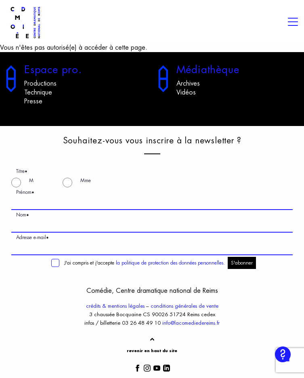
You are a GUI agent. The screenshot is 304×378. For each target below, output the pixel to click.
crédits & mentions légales (115, 306)
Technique (38, 92)
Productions (40, 83)
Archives (188, 83)
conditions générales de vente (184, 306)
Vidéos (186, 92)
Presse (33, 101)
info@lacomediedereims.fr (191, 323)
